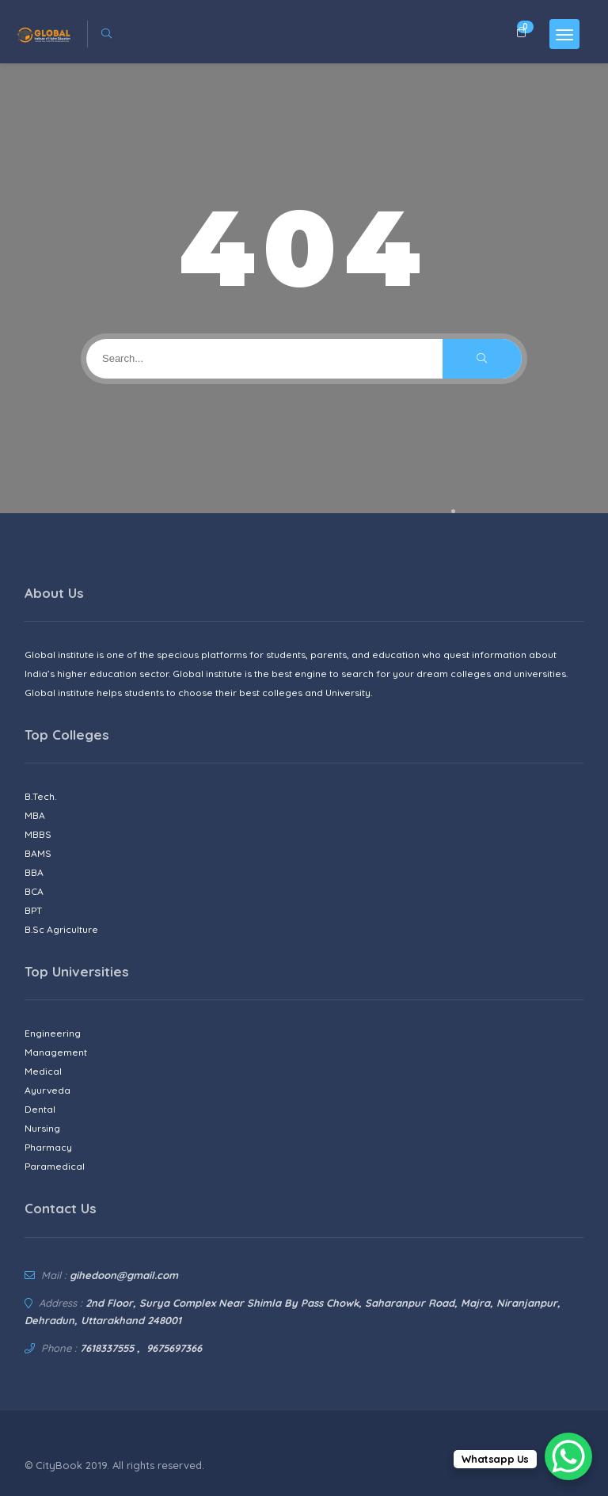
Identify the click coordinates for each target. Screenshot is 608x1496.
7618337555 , (110, 1348)
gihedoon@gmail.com (124, 1275)
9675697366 (174, 1348)
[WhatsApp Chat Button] (568, 1456)
